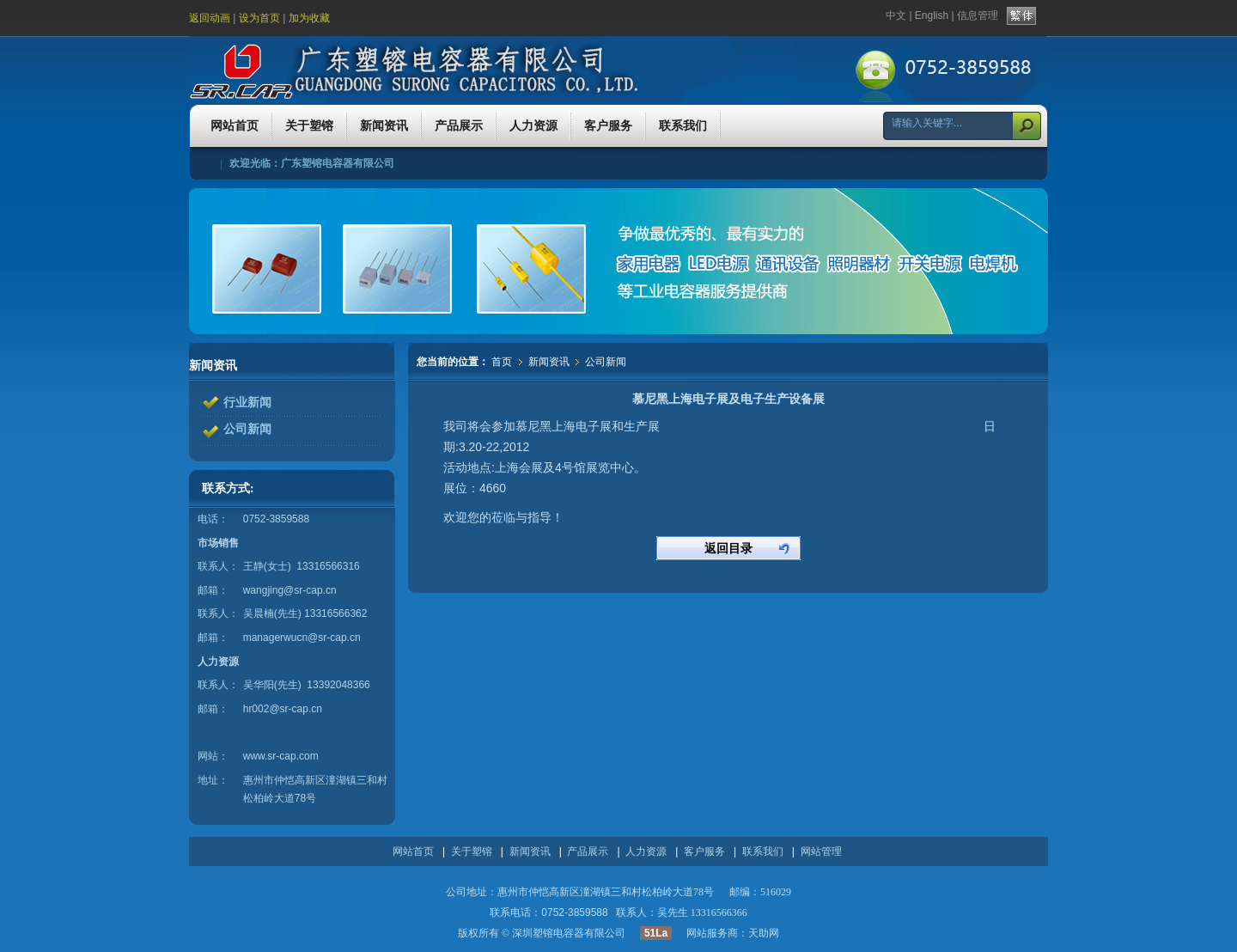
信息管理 (977, 15)
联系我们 (762, 851)
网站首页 (413, 851)
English (931, 15)
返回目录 (728, 548)
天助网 (763, 933)
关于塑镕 (471, 851)
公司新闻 (605, 362)
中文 (896, 15)
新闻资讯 (550, 362)
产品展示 (587, 851)
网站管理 (821, 851)
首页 (501, 362)
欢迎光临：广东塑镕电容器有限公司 (311, 163)
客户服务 (704, 851)
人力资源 (646, 851)
